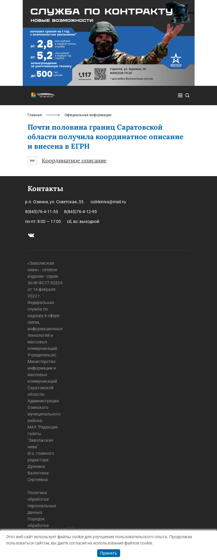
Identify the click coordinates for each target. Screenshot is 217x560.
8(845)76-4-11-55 (41, 211)
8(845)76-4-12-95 (80, 211)
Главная (34, 115)
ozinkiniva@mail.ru (108, 201)
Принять (108, 553)
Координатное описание (67, 160)
